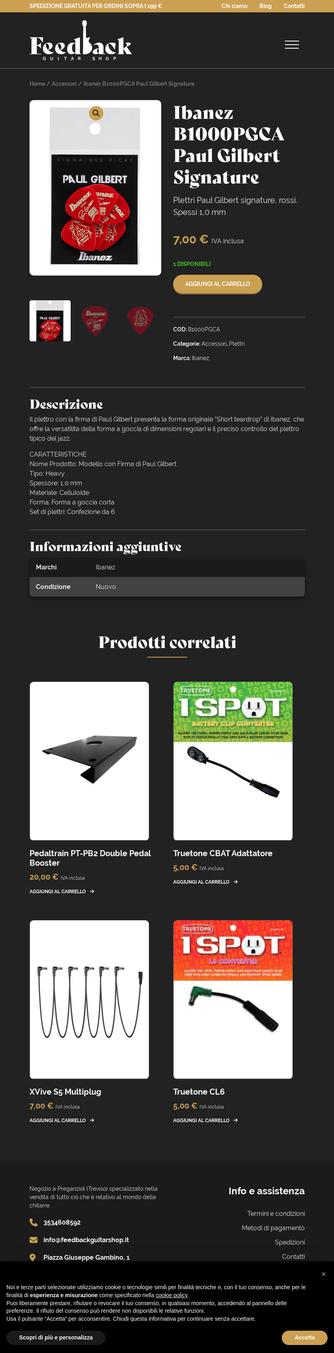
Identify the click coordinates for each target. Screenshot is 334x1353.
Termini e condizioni (276, 1213)
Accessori (64, 84)
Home (37, 84)
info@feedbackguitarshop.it (86, 1240)
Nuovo (106, 587)
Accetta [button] (304, 1337)
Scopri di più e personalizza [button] (56, 1337)
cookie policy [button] (171, 1295)
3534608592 (62, 1222)
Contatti (294, 6)
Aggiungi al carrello (217, 284)
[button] (96, 113)
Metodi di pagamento (273, 1228)
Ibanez (105, 567)
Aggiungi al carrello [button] (58, 891)
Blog (265, 6)
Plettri (237, 344)
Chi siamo (234, 6)
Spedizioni (290, 1242)
